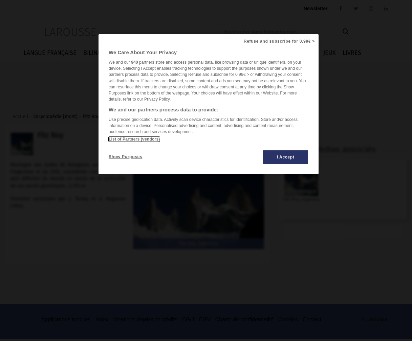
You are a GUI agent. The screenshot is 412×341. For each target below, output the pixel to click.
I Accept (286, 157)
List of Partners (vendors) (134, 139)
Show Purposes (125, 156)
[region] (209, 104)
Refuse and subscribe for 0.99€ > (279, 41)
